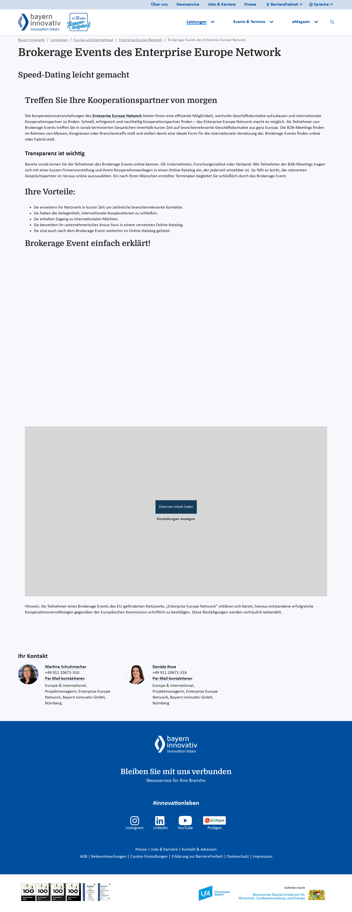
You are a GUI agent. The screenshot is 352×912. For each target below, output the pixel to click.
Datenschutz (238, 856)
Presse (250, 4)
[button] (224, 22)
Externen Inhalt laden (176, 507)
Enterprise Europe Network (116, 116)
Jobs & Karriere (222, 4)
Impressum (262, 856)
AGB (84, 856)
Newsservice (187, 4)
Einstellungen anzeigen (176, 519)
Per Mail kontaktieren (65, 678)
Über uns (159, 4)
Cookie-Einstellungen (149, 856)
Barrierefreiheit (282, 4)
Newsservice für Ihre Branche (176, 780)
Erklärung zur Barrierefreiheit (198, 856)
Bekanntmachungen (109, 856)
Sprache (319, 4)
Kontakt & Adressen (199, 849)
